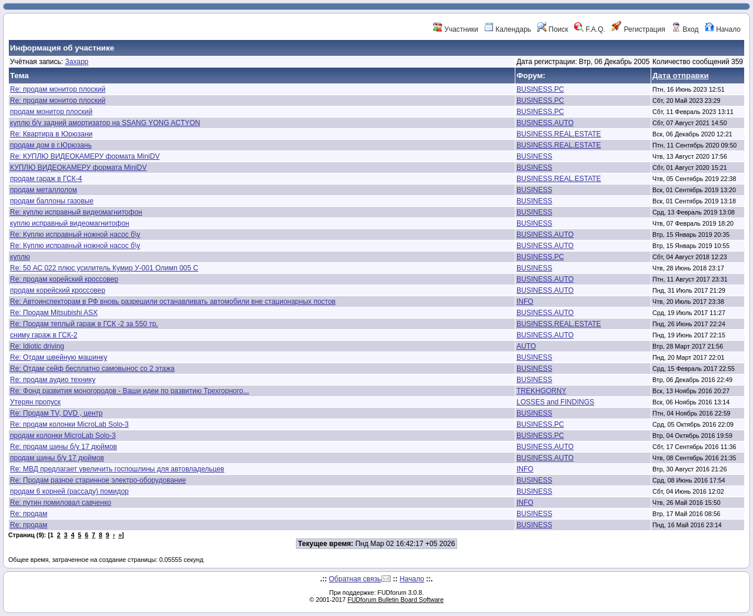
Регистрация (638, 29)
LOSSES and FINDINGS (555, 402)
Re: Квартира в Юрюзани (51, 134)
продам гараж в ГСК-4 (46, 179)
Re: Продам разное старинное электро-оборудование (98, 480)
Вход (684, 29)
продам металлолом (43, 190)
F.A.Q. (589, 29)
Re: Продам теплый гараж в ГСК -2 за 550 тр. (84, 324)
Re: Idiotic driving (37, 346)
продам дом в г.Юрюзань (51, 145)
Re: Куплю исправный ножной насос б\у (75, 234)
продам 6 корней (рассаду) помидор (69, 491)
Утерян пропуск (35, 402)
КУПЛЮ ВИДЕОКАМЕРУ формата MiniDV (78, 167)
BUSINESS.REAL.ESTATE (559, 134)
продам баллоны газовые (52, 201)
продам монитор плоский (51, 112)
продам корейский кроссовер (57, 290)
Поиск (552, 29)
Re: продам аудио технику (52, 380)
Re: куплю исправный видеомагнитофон (76, 212)
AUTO (526, 346)
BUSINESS (534, 156)
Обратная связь (355, 579)
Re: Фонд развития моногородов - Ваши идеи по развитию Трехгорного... (129, 391)
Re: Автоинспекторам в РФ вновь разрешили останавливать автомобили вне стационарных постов (172, 301)
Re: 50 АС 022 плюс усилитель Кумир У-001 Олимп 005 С (104, 268)
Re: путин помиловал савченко (60, 502)
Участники (455, 29)
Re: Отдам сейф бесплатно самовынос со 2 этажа (92, 368)
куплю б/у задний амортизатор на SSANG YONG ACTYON (105, 123)
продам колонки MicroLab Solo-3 (63, 435)
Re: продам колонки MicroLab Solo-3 (69, 424)
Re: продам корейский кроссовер (64, 279)
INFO (525, 301)
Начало (723, 29)
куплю (20, 257)
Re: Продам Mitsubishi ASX (54, 313)
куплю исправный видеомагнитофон (69, 223)
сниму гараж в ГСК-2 (44, 335)
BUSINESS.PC (540, 89)
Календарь (507, 29)
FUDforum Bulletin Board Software (396, 599)
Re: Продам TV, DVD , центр (56, 413)
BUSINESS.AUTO (545, 123)
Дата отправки (680, 75)
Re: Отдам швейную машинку (58, 357)
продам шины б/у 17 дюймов (57, 458)
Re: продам (29, 514)
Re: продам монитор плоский (57, 89)
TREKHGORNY (542, 391)
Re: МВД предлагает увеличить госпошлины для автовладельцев (117, 469)
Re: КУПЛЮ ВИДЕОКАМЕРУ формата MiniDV (84, 156)
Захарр (76, 62)
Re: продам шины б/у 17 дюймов (63, 447)
